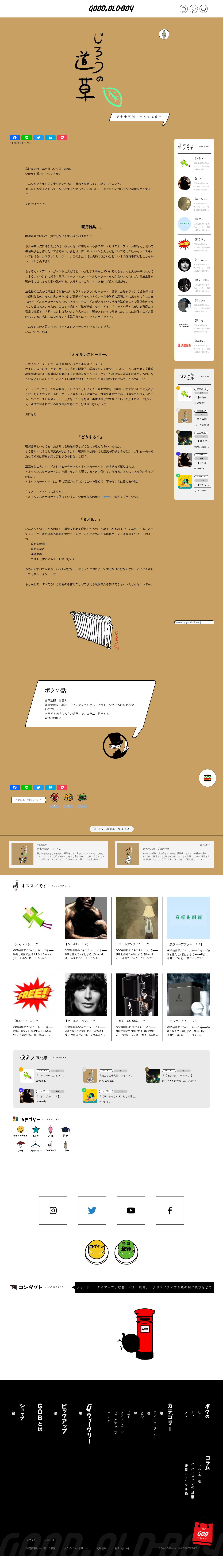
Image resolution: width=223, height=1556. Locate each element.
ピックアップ (115, 1420)
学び (135, 1411)
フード (128, 1413)
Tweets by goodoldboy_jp (188, 622)
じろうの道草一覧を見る (114, 829)
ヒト (199, 1413)
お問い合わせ (122, 1548)
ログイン (31, 1540)
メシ (186, 1413)
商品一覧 (14, 1409)
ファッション (122, 1420)
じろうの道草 (199, 1469)
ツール (142, 1413)
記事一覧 (161, 1409)
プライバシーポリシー (76, 1548)
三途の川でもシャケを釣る (186, 1477)
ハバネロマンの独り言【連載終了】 (193, 1477)
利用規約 (101, 1548)
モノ (193, 1413)
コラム (109, 1414)
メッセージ (105, 496)
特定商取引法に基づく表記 (41, 1548)
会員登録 (49, 1540)
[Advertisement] (193, 78)
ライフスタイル (155, 1422)
